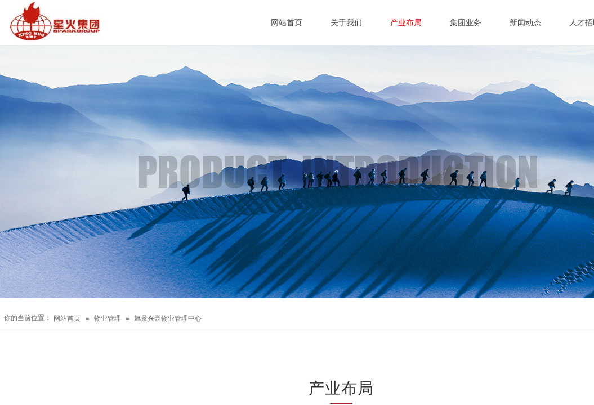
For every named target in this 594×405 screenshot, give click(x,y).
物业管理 (107, 318)
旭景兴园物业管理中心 (168, 318)
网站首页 (67, 318)
